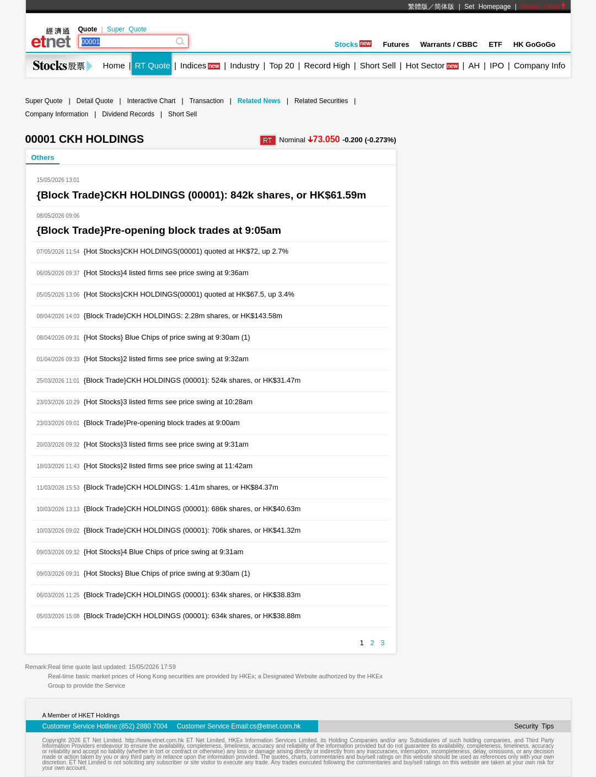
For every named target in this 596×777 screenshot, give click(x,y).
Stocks (353, 44)
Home (114, 65)
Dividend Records (128, 114)
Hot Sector (425, 65)
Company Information (57, 114)
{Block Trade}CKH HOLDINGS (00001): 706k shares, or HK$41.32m (192, 530)
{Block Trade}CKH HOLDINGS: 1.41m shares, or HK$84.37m (181, 487)
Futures (396, 44)
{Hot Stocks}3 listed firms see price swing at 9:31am (166, 444)
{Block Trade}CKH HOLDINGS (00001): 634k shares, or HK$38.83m (192, 595)
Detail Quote (95, 101)
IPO (497, 65)
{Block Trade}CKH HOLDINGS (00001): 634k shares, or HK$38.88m (192, 616)
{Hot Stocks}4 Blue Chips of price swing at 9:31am (164, 552)
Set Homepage (487, 6)
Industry (244, 65)
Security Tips (534, 726)
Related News (259, 101)
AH (474, 65)
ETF (495, 44)
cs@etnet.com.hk (275, 726)
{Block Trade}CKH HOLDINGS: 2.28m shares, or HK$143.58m (183, 316)
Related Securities (321, 101)
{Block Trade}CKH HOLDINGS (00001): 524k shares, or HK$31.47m (192, 380)
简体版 (444, 6)
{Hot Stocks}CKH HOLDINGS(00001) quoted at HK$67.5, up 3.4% (189, 294)
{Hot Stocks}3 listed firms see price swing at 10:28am (168, 402)
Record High (327, 65)
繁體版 (418, 6)
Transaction (206, 101)
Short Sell (378, 65)
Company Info (539, 65)
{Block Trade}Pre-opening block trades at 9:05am (159, 230)
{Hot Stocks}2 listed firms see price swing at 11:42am (168, 466)
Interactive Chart (151, 101)
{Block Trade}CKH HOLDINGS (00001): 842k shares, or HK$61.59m (202, 195)
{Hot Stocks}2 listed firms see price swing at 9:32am (166, 359)
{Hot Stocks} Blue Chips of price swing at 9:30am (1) (167, 337)
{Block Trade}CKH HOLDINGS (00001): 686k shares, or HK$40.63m (192, 509)
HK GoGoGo (534, 44)
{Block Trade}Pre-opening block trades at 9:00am (162, 423)
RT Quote (152, 65)
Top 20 (282, 65)
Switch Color (543, 6)
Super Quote (127, 29)
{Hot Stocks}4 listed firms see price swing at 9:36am (166, 273)
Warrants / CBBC (448, 44)
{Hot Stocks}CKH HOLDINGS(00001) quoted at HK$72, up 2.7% (186, 251)
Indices (193, 65)
